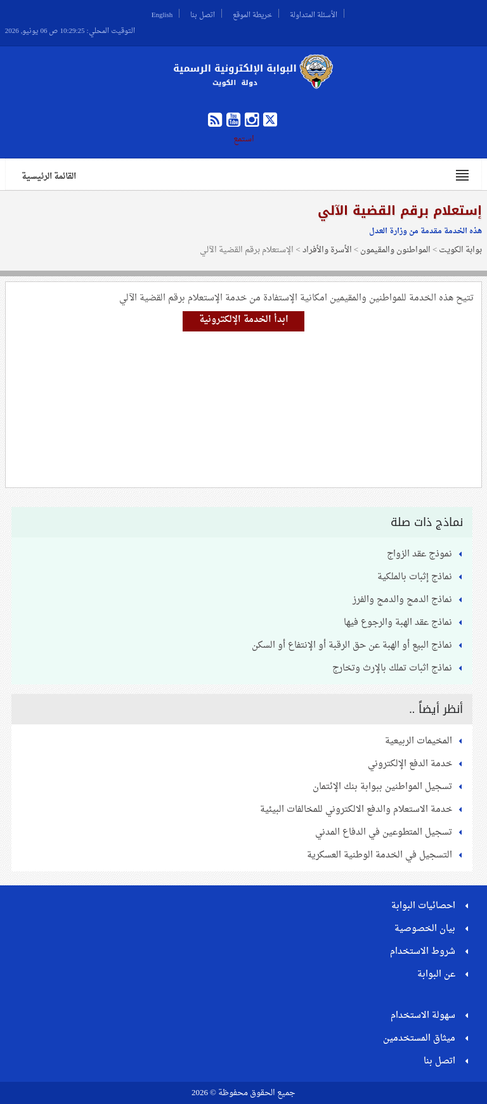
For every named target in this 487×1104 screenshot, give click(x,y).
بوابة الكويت (460, 250)
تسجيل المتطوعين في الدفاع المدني (383, 832)
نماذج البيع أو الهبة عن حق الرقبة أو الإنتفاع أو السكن (352, 645)
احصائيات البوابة (423, 906)
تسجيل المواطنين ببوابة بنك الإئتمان (382, 786)
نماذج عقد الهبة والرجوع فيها (398, 622)
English (162, 13)
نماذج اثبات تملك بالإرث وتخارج (392, 668)
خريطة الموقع (252, 13)
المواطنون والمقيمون (395, 250)
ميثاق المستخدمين (419, 1038)
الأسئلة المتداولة (313, 13)
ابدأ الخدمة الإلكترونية (244, 319)
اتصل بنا (202, 13)
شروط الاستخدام (422, 951)
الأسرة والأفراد (327, 250)
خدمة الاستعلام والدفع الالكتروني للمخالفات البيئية (356, 809)
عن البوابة (436, 974)
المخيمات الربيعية (418, 741)
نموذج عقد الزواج (419, 554)
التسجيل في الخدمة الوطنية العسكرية (379, 855)
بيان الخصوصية (424, 928)
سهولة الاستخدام (423, 1015)
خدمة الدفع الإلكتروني (410, 764)
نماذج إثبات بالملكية (414, 577)
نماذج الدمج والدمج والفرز (402, 599)
